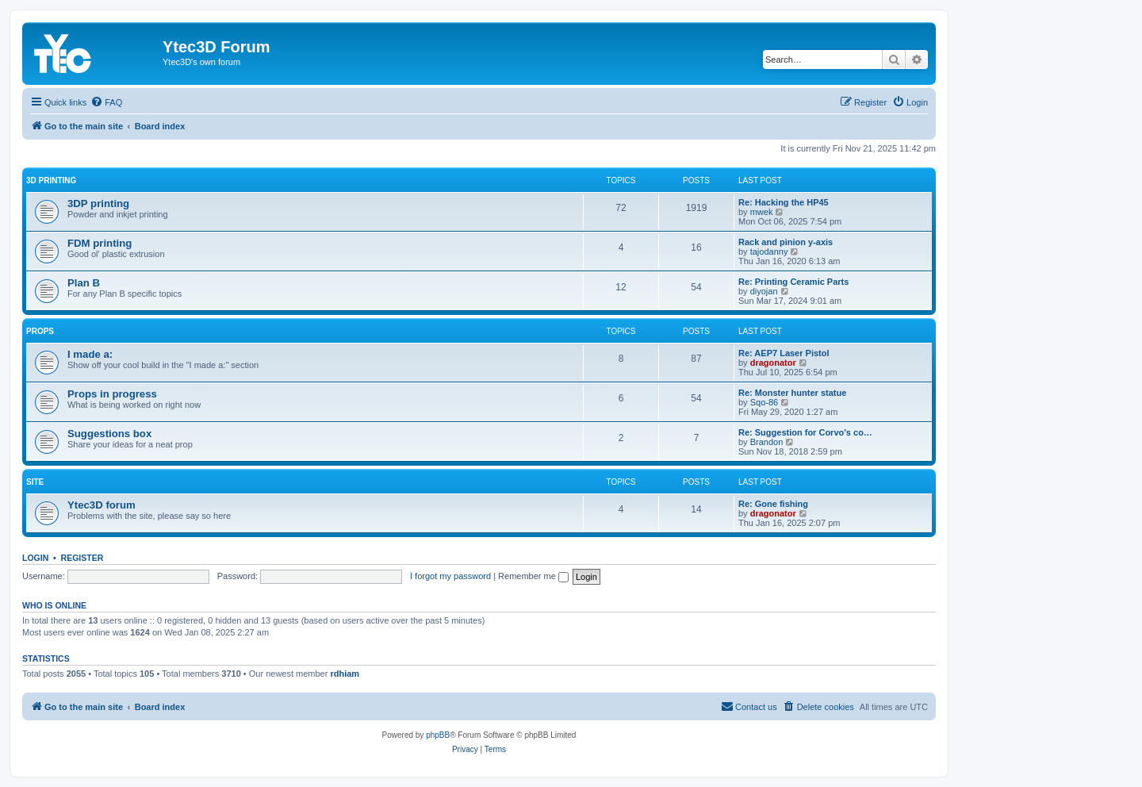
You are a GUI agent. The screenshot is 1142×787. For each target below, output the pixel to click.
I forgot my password (450, 576)
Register (82, 557)
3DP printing (98, 203)
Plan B (83, 283)
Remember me (533, 576)
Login (35, 557)
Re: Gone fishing (773, 504)
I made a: (90, 354)
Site (35, 482)
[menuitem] (106, 102)
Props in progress (112, 394)
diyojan (764, 291)
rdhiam (344, 673)
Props (40, 331)
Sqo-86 (764, 402)
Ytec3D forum (101, 505)
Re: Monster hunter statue (792, 392)
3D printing (51, 180)
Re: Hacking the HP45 (783, 202)
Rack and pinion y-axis (785, 242)
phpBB (438, 735)
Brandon (767, 442)
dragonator (773, 362)
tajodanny (769, 251)
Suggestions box (109, 434)
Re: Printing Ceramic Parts (793, 281)
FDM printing (99, 243)
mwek (761, 212)
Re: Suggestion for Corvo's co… (805, 432)
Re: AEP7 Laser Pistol (784, 353)
